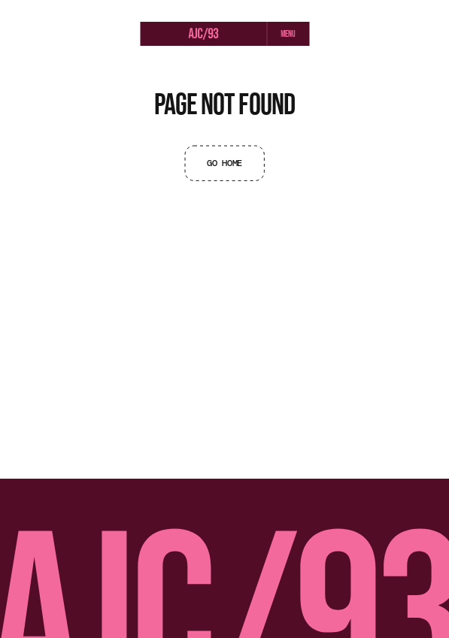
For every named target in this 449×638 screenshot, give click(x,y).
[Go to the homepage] (203, 35)
